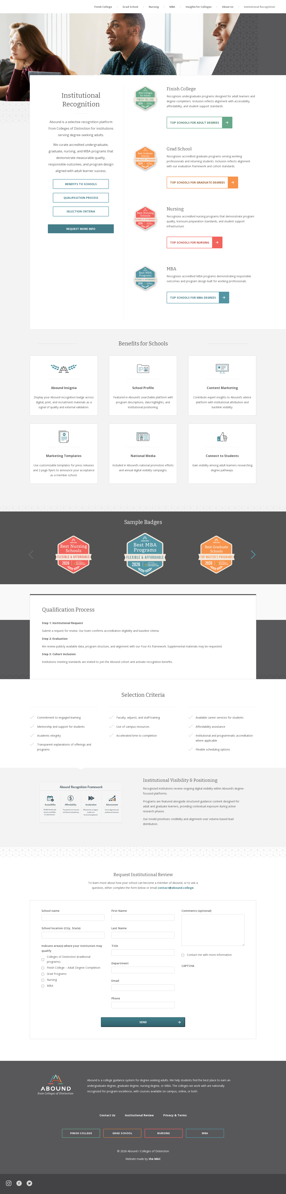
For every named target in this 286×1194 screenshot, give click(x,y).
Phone (115, 998)
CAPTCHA (188, 966)
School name (50, 911)
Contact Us (107, 1115)
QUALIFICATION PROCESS (81, 198)
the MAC (155, 1159)
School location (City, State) (61, 928)
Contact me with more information (209, 955)
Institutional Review (139, 1115)
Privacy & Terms (175, 1115)
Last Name (119, 928)
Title (114, 946)
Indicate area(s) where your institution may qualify (72, 948)
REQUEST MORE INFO (80, 229)
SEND (143, 1022)
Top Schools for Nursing (189, 242)
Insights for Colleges (199, 7)
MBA (172, 7)
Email (115, 981)
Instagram (9, 1183)
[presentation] (212, 977)
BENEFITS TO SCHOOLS (81, 184)
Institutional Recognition (259, 7)
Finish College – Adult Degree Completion (73, 967)
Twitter (29, 1183)
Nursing (154, 7)
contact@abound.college (176, 888)
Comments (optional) (196, 911)
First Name (119, 911)
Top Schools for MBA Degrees (193, 297)
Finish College (103, 7)
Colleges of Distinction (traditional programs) (68, 959)
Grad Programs (57, 974)
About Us (227, 7)
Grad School (130, 7)
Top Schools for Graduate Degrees (197, 182)
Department (120, 963)
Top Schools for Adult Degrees (194, 122)
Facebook (19, 1183)
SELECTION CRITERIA (81, 211)
